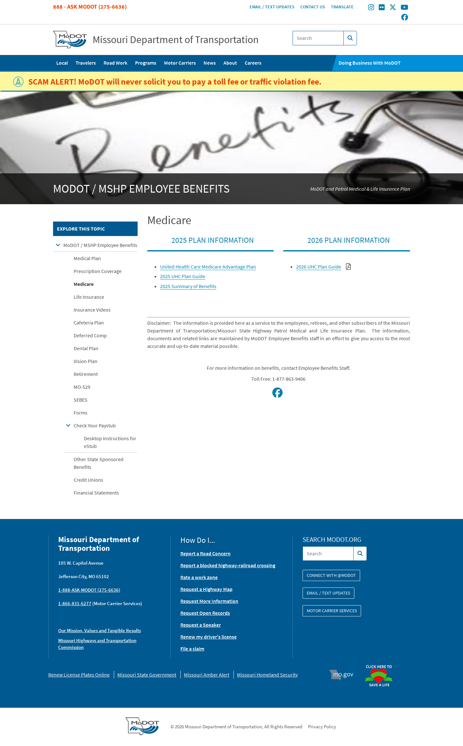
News (210, 62)
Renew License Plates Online (79, 674)
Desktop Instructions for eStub (110, 442)
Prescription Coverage (98, 271)
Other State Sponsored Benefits (98, 463)
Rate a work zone (199, 577)
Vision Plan (85, 361)
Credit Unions (88, 480)
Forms (80, 412)
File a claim (192, 648)
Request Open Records (205, 613)
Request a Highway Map (206, 589)
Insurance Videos (92, 309)
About (230, 62)
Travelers (86, 62)
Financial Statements (96, 492)
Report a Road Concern (205, 553)
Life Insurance (89, 297)
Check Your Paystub (95, 425)
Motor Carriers (180, 62)
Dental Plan (86, 348)
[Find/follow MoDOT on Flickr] (382, 8)
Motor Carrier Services (332, 611)
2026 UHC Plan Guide (318, 266)
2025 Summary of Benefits (188, 286)
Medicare (84, 284)
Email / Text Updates (272, 7)
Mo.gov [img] (344, 675)
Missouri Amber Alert (206, 674)
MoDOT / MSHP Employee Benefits (100, 245)
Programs (145, 62)
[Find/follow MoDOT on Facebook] (404, 17)
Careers (253, 62)
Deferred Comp (90, 335)
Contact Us (312, 7)
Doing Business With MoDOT (370, 62)
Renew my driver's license (208, 636)
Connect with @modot (331, 575)
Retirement (86, 374)
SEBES (80, 399)
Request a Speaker (200, 625)
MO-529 (82, 387)
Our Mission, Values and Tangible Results (99, 630)
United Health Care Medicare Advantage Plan (208, 266)
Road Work (115, 62)
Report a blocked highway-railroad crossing (227, 565)
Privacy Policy (322, 726)
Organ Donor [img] (381, 662)
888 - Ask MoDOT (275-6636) (90, 6)
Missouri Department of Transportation (176, 39)
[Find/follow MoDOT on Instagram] (371, 8)
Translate (342, 7)
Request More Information (209, 601)
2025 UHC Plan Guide (182, 276)
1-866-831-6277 (74, 603)
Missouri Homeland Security (267, 674)
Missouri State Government (146, 674)
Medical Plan (87, 258)
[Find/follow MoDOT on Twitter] (392, 8)
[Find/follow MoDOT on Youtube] (404, 8)
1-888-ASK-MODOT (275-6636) (89, 590)
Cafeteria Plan (89, 322)
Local (62, 62)
